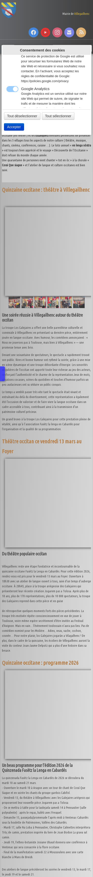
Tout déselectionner (22, 116)
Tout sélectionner (58, 116)
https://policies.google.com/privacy (45, 81)
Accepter (14, 127)
